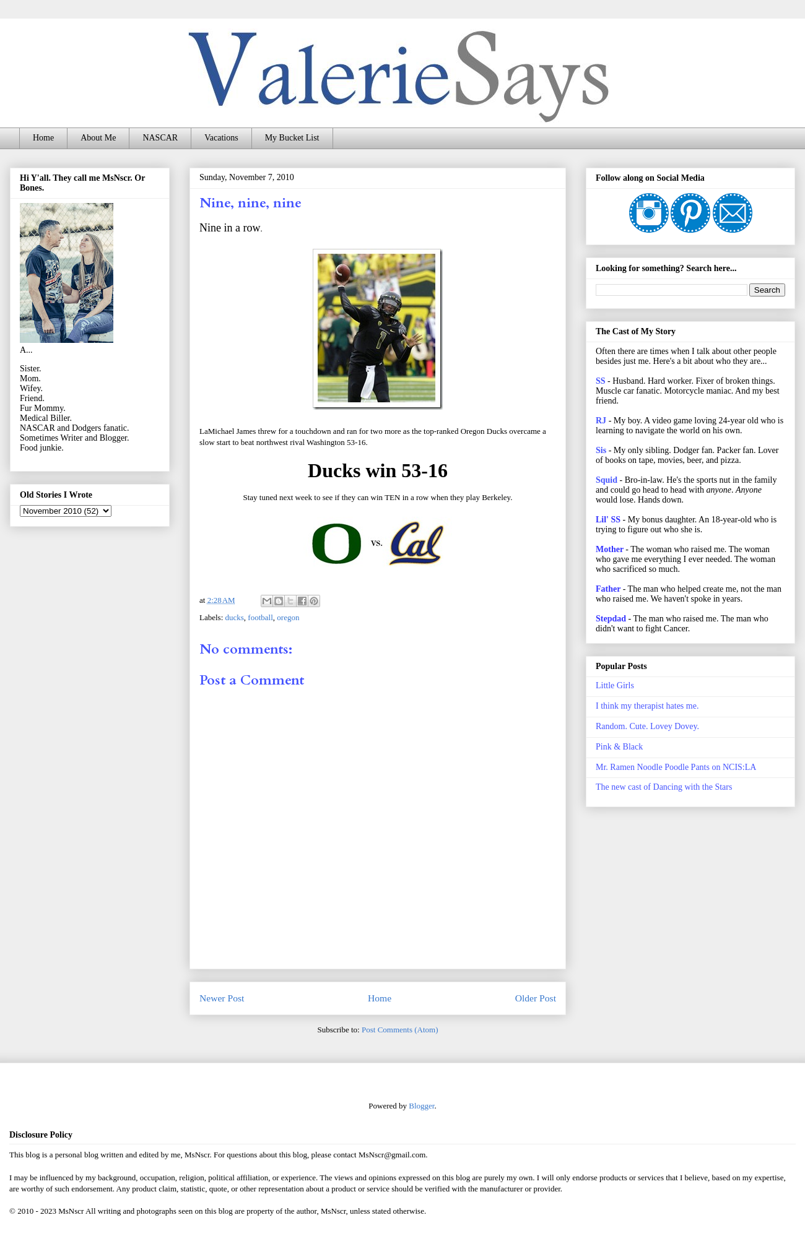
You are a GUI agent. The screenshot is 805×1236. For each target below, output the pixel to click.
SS (601, 381)
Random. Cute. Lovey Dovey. (647, 726)
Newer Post (221, 998)
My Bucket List (292, 137)
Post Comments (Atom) (400, 1029)
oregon (288, 617)
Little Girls (615, 685)
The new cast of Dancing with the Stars (664, 787)
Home (43, 137)
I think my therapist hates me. (647, 706)
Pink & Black (619, 746)
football (260, 617)
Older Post (535, 998)
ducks (234, 617)
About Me (98, 137)
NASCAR (160, 137)
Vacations (221, 137)
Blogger (421, 1105)
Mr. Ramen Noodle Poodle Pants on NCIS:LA (676, 767)
